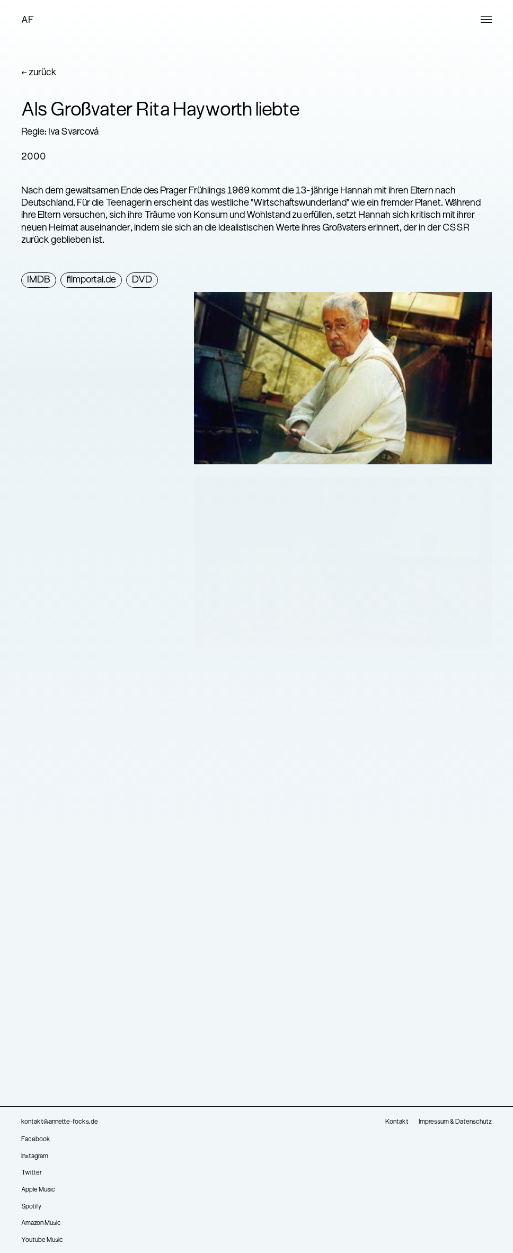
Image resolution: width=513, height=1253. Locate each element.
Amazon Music (41, 1223)
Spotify (31, 1207)
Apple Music (38, 1190)
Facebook (35, 1139)
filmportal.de (91, 280)
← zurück (39, 72)
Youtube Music (42, 1240)
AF (27, 20)
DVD (142, 280)
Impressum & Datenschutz (455, 1122)
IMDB (38, 280)
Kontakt (397, 1122)
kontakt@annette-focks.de (59, 1122)
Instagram (34, 1156)
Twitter (31, 1173)
